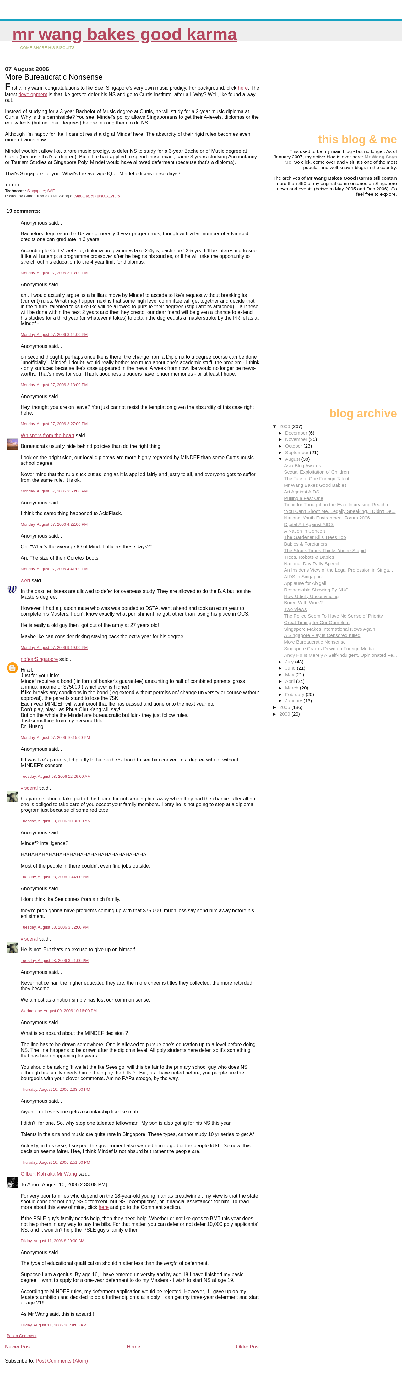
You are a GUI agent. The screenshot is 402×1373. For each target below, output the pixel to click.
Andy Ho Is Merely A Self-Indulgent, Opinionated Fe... (340, 655)
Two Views (295, 609)
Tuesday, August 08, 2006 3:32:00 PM (55, 927)
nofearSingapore (39, 659)
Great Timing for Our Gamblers (316, 622)
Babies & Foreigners (305, 543)
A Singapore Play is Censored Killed (322, 635)
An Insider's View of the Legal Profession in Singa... (338, 570)
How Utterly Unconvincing (311, 596)
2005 (285, 707)
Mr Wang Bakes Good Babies (315, 485)
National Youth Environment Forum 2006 (327, 517)
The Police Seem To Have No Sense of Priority (333, 615)
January (294, 700)
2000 (285, 714)
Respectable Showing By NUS (316, 589)
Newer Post (18, 1346)
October (294, 445)
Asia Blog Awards (302, 465)
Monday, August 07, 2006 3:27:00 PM (54, 423)
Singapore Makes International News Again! (330, 629)
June (291, 668)
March (292, 687)
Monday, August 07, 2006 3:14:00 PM (54, 334)
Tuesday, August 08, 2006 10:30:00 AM (56, 821)
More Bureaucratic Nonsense (315, 642)
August (293, 459)
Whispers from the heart (47, 435)
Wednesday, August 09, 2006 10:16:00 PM (59, 1010)
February (295, 694)
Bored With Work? (303, 602)
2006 (285, 426)
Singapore (36, 191)
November (296, 439)
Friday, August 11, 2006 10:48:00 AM (54, 1325)
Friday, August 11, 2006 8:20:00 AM (52, 1240)
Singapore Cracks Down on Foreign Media (329, 648)
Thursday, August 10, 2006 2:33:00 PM (55, 1089)
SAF (50, 191)
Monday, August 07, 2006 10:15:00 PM (55, 737)
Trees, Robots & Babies (309, 557)
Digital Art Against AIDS (309, 524)
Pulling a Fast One (303, 498)
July (290, 661)
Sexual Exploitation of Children (316, 472)
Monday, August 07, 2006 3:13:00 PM (54, 273)
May (290, 674)
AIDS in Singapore (303, 576)
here (243, 88)
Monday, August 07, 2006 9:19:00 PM (54, 647)
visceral (29, 788)
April (290, 681)
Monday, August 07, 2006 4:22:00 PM (54, 524)
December (296, 433)
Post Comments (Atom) (62, 1361)
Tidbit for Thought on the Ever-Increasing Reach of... (339, 504)
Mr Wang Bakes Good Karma (124, 34)
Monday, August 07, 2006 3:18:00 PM (54, 384)
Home (133, 1346)
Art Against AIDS (301, 491)
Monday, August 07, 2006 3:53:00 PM (54, 491)
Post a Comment (21, 1335)
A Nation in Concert (304, 531)
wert (25, 580)
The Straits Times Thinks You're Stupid (325, 550)
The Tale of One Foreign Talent (316, 478)
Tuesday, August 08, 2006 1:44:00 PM (55, 877)
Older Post (248, 1346)
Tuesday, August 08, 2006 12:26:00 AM (56, 776)
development (33, 94)
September (297, 452)
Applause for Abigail (305, 583)
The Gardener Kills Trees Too (315, 537)
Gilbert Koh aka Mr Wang (49, 1174)
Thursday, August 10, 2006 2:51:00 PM (55, 1162)
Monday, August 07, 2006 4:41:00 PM (54, 569)
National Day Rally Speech (312, 563)
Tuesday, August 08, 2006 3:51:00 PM (55, 960)
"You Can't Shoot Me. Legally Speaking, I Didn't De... (339, 511)
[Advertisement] (365, 90)
